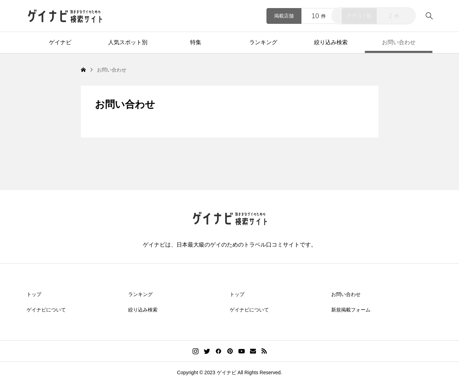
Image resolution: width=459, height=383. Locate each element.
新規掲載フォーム (350, 310)
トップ (34, 294)
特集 (195, 42)
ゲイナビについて (46, 310)
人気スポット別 (127, 42)
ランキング (263, 42)
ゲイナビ (60, 42)
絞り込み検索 (331, 42)
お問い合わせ (399, 42)
